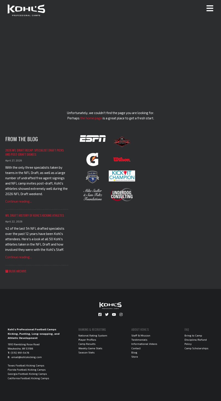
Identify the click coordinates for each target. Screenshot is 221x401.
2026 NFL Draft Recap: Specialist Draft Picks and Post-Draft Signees (34, 152)
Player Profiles (87, 339)
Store (134, 356)
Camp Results (87, 343)
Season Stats (86, 352)
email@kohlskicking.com (26, 356)
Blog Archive (15, 271)
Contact (136, 348)
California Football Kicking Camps (28, 378)
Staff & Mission (140, 335)
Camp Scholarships (196, 348)
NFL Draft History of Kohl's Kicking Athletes (34, 215)
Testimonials (139, 339)
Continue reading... (18, 201)
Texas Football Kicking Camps (26, 365)
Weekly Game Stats (90, 348)
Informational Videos (144, 343)
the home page (91, 118)
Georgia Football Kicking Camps (27, 373)
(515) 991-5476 (20, 352)
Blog (134, 352)
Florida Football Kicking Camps (27, 369)
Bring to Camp (193, 335)
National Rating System (92, 335)
